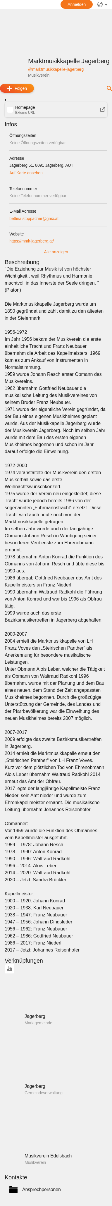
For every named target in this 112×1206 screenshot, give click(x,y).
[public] (102, 4)
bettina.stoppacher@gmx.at (33, 218)
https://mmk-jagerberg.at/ (31, 241)
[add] (17, 88)
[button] (56, 109)
